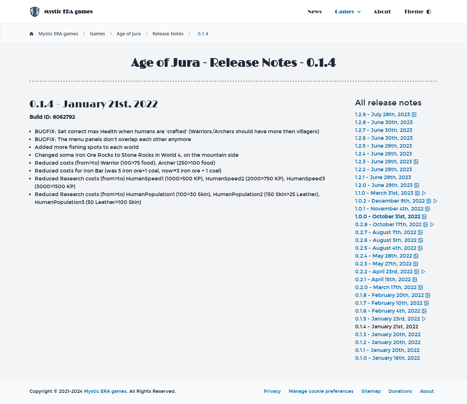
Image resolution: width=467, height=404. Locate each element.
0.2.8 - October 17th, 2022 (395, 224)
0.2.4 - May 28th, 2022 (387, 256)
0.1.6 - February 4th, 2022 (391, 311)
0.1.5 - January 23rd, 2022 (390, 319)
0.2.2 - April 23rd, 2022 (390, 271)
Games (348, 12)
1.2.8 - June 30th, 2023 (384, 122)
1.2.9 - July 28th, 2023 (386, 114)
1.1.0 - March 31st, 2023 (390, 193)
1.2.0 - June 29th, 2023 (387, 185)
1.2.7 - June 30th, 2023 (383, 130)
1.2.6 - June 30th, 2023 (384, 138)
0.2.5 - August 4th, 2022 (389, 248)
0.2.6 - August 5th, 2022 (389, 240)
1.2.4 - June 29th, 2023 (383, 154)
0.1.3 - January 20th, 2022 (388, 334)
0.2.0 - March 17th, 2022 (389, 287)
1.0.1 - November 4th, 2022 (392, 209)
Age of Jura (129, 33)
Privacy (272, 391)
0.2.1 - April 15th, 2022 (386, 279)
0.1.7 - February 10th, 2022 (392, 303)
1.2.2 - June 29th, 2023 (383, 169)
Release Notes (168, 33)
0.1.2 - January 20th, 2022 (388, 342)
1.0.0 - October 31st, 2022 (391, 216)
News (315, 12)
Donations (400, 391)
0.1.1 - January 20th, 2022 (387, 350)
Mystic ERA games (105, 391)
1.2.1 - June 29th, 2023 (383, 177)
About (382, 12)
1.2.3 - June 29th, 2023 (387, 161)
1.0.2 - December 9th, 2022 (396, 201)
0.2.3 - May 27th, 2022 (386, 264)
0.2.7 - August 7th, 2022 (389, 232)
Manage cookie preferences (321, 391)
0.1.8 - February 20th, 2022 (392, 295)
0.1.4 (203, 33)
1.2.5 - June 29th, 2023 (383, 146)
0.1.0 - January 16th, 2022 (387, 358)
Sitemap (371, 391)
